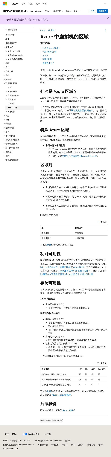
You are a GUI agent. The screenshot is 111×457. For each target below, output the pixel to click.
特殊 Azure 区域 (49, 51)
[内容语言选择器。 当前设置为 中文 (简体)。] (10, 434)
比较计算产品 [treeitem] (11, 43)
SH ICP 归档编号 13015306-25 (16, 440)
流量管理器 (65, 267)
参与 (73, 444)
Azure (42, 30)
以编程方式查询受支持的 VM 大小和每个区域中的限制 (66, 274)
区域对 (45, 55)
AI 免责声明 (43, 444)
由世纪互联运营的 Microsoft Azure (78, 155)
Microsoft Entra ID (48, 267)
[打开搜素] (105, 3)
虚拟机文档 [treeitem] (10, 35)
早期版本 (55, 444)
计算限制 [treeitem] (11, 103)
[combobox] (18, 30)
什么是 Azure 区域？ (51, 48)
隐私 (67, 440)
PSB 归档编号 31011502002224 (47, 440)
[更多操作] (105, 30)
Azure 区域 (68, 410)
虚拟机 (51, 30)
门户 (92, 11)
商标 (100, 444)
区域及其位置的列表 (81, 110)
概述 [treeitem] (7, 39)
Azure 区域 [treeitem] (12, 107)
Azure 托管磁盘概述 (61, 394)
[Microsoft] (5, 3)
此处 (49, 244)
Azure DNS (78, 267)
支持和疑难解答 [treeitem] (12, 160)
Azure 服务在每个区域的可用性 (73, 270)
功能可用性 (47, 59)
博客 (64, 444)
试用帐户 (102, 11)
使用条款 (91, 444)
